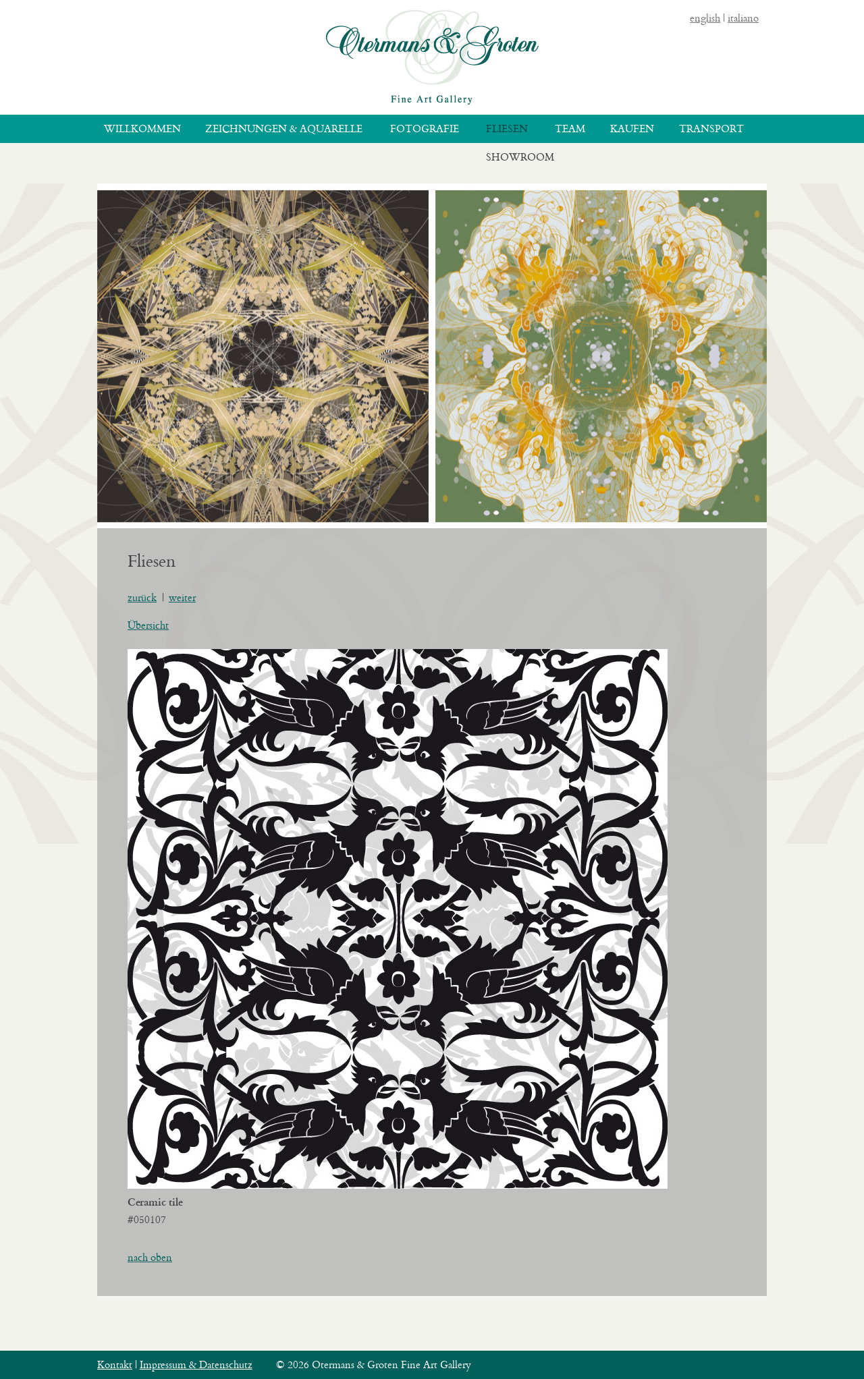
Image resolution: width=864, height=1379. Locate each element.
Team (570, 128)
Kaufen (632, 128)
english (705, 18)
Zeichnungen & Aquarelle (283, 128)
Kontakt (114, 1364)
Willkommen (142, 128)
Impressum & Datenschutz (196, 1364)
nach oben (150, 1257)
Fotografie (424, 128)
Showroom (520, 157)
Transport (711, 128)
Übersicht (148, 625)
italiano (743, 18)
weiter (182, 597)
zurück (142, 597)
